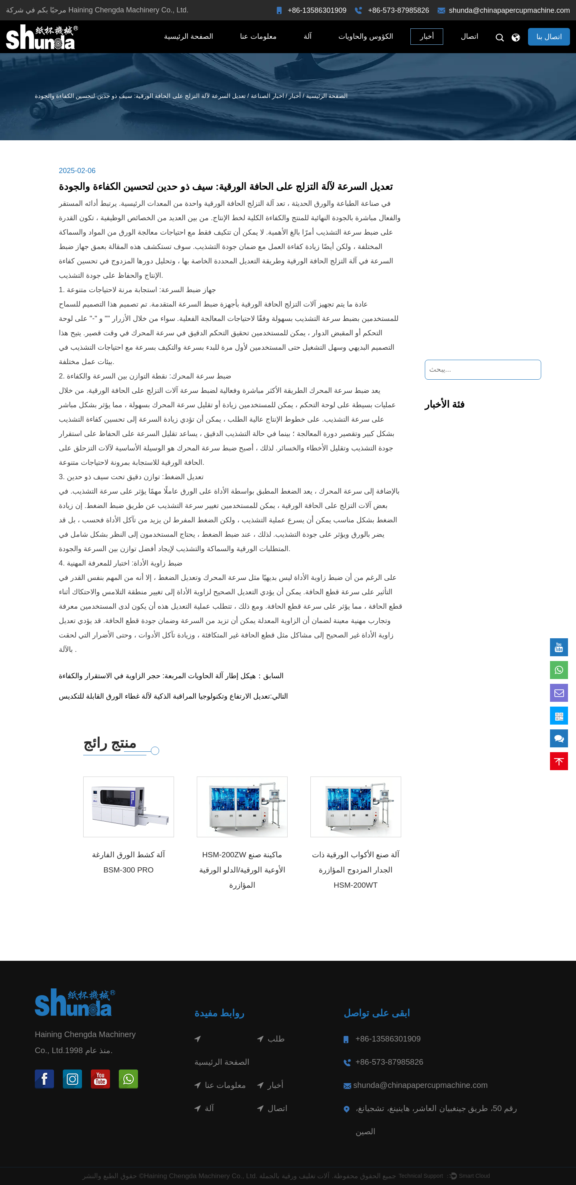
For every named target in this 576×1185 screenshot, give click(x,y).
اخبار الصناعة (267, 95)
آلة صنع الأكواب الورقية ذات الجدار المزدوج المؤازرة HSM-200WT (355, 869)
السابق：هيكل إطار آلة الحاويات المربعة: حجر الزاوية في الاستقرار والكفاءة (171, 676)
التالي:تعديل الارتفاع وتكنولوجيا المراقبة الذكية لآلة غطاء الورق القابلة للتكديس (173, 696)
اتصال (469, 36)
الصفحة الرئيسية (188, 36)
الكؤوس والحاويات (365, 36)
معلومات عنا (258, 36)
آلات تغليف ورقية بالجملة (294, 1176)
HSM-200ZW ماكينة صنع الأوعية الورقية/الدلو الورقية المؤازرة (242, 869)
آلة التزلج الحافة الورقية (321, 261)
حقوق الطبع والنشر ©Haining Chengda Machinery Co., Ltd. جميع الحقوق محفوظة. (239, 1176)
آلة (308, 36)
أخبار (427, 36)
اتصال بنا (549, 37)
